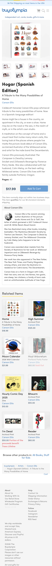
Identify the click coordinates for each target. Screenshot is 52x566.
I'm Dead (7, 431)
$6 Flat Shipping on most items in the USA (26, 3)
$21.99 (5, 365)
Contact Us (33, 493)
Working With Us (12, 495)
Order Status (34, 498)
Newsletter (33, 516)
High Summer (36, 319)
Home (5, 319)
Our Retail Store (12, 498)
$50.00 (12, 443)
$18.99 (5, 330)
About (7, 490)
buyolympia (9, 465)
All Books (38, 455)
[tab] (26, 207)
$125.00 (31, 327)
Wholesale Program (13, 501)
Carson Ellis (8, 102)
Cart (46, 474)
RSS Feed (32, 519)
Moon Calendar (11, 356)
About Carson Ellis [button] (13, 207)
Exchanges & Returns (37, 501)
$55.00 (31, 402)
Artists (20, 465)
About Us (9, 493)
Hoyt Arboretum (37, 356)
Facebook (32, 511)
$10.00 (5, 406)
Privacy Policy (34, 504)
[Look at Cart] (39, 12)
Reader (32, 431)
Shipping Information (37, 495)
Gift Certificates (12, 504)
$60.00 (36, 365)
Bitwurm (33, 393)
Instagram (32, 513)
